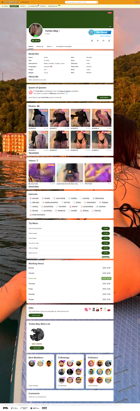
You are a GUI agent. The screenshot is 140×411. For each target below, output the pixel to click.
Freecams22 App (53, 6)
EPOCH (37, 404)
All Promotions (33, 6)
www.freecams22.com (23, 405)
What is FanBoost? (105, 36)
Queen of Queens (65, 91)
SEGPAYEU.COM (45, 404)
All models (5, 6)
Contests (43, 6)
